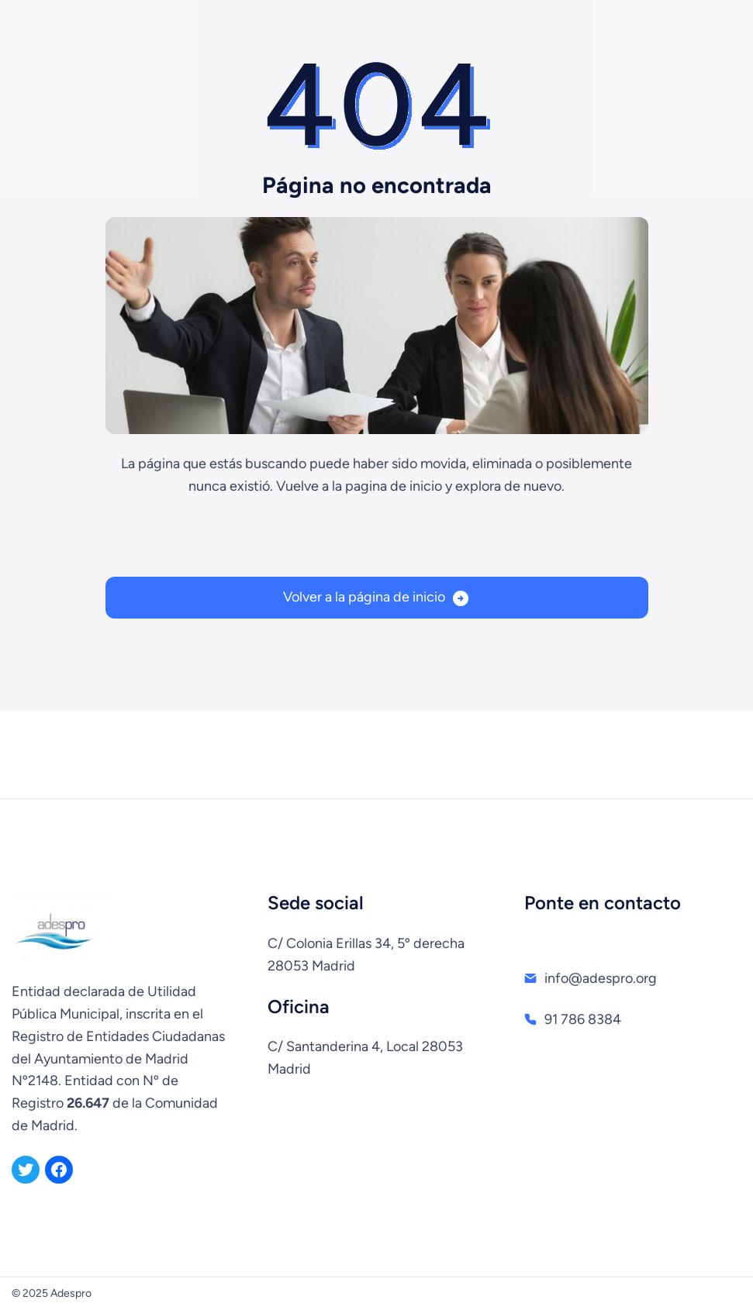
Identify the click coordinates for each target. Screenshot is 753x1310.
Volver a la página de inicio (364, 596)
